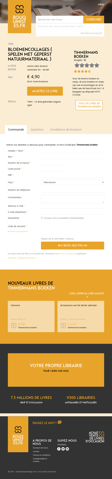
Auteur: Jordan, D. (18, 319)
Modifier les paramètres (18, 231)
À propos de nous (40, 448)
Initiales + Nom (15, 150)
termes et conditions (67, 253)
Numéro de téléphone (19, 189)
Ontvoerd (15, 305)
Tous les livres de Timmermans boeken (89, 105)
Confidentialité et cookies (40, 460)
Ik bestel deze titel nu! (72, 245)
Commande (16, 129)
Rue (10, 156)
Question (37, 129)
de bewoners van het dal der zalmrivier (78, 305)
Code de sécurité (16, 226)
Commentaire (14, 197)
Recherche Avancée (91, 33)
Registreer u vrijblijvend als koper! (22, 258)
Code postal (14, 168)
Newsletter (13, 217)
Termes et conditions (41, 455)
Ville (10, 174)
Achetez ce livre (45, 91)
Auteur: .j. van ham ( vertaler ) (73, 319)
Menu (101, 4)
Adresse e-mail (15, 205)
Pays (10, 182)
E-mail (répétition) (17, 211)
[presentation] (63, 229)
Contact (36, 451)
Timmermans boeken (86, 55)
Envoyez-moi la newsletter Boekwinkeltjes (62, 218)
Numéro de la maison (18, 162)
